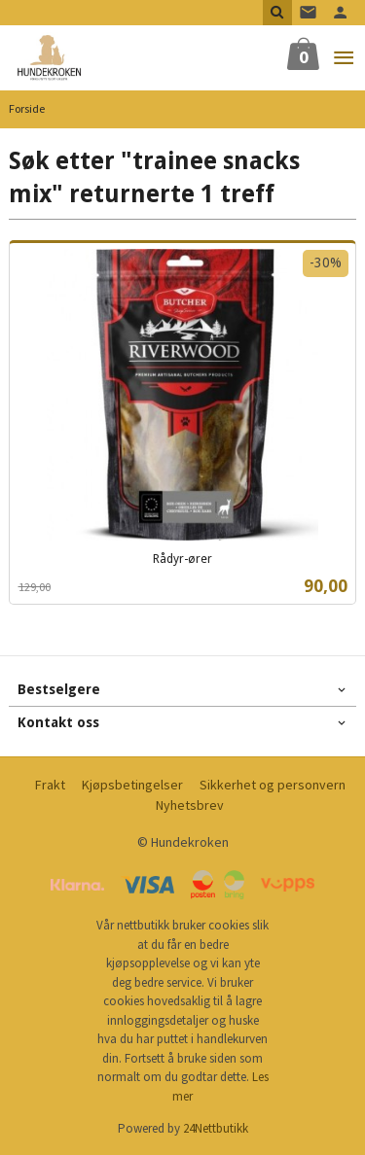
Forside (27, 108)
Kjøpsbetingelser (132, 784)
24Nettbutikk (215, 1128)
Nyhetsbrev (190, 805)
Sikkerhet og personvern (273, 784)
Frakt (50, 784)
